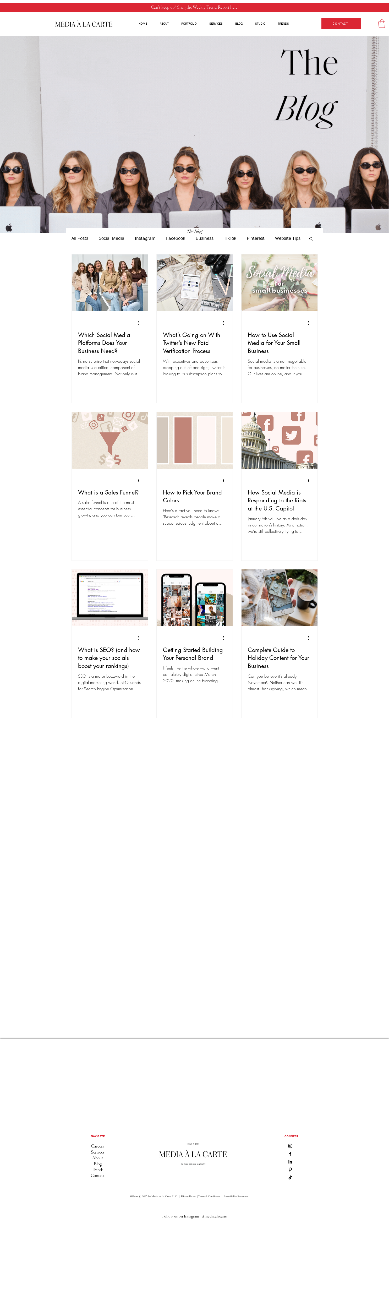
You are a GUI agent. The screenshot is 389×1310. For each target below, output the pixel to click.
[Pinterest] (290, 1169)
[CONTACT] (341, 23)
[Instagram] (290, 1146)
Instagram (145, 238)
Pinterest (256, 238)
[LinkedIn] (290, 1161)
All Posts (80, 238)
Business (204, 238)
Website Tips (287, 238)
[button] (381, 23)
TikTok (230, 238)
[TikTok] (290, 1177)
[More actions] (141, 323)
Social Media (111, 238)
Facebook (175, 238)
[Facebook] (290, 1153)
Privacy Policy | (189, 1196)
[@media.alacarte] (214, 1216)
